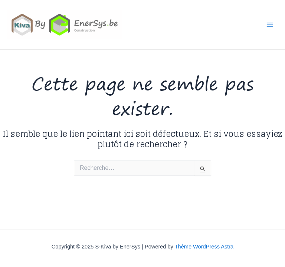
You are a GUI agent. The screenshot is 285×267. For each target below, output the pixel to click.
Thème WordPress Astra (204, 247)
